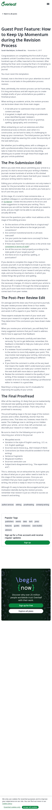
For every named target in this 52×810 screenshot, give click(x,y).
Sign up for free (26, 605)
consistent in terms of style (17, 246)
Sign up (27, 542)
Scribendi (8, 201)
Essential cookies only (12, 807)
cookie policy (7, 803)
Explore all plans (26, 611)
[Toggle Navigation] (48, 4)
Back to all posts (9, 14)
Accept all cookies (30, 807)
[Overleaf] (8, 4)
